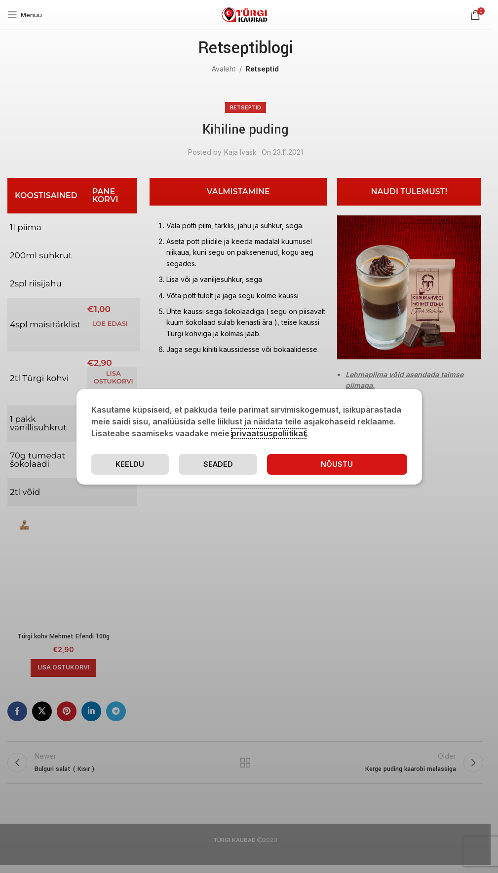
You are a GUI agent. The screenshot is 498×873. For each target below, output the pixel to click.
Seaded (219, 464)
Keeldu (130, 464)
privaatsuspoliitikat (268, 433)
